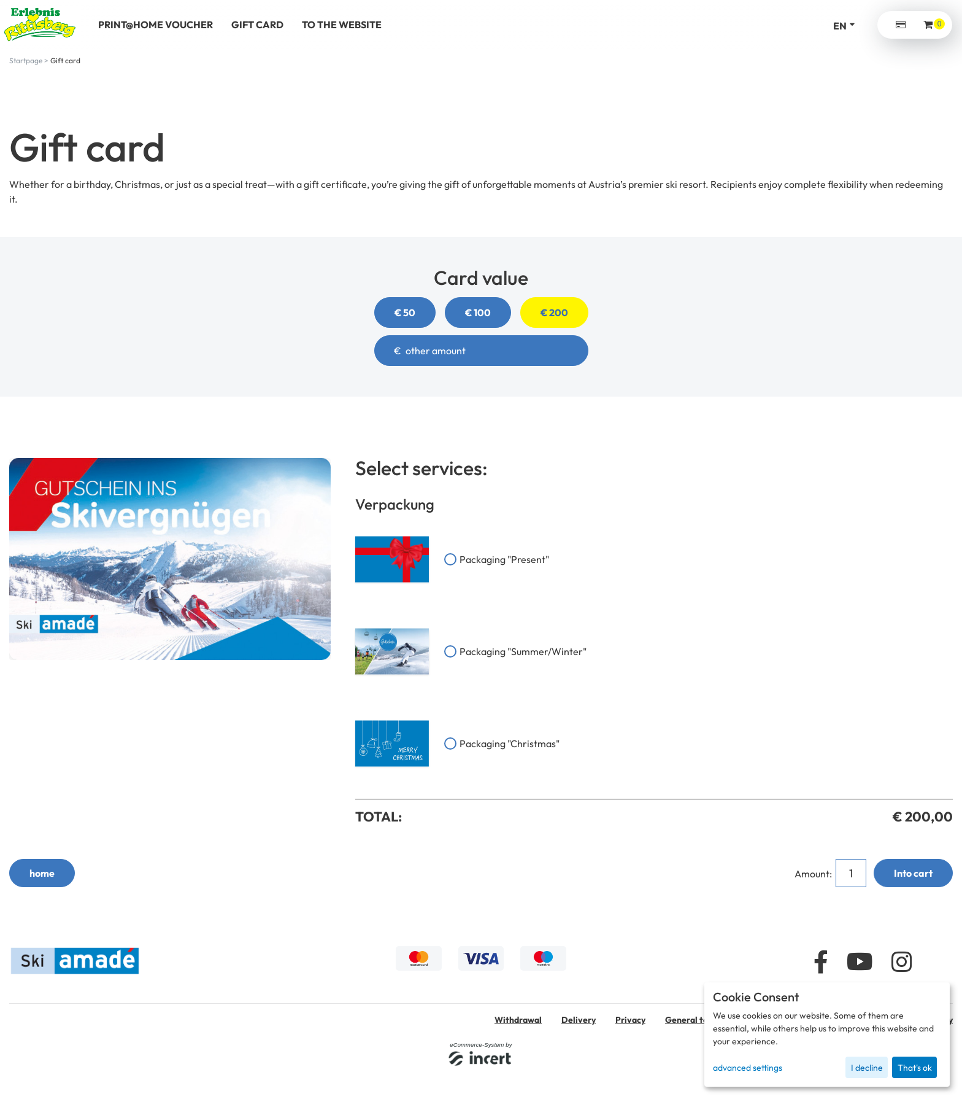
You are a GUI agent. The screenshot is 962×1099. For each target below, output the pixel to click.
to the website (342, 24)
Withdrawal (518, 1019)
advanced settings (747, 1067)
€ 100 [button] (478, 312)
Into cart (913, 873)
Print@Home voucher (155, 24)
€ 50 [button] (404, 312)
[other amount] (481, 350)
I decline (867, 1067)
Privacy (630, 1019)
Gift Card (257, 24)
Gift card (65, 60)
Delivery (578, 1019)
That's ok (915, 1067)
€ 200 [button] (554, 312)
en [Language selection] (840, 26)
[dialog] (827, 1034)
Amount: (814, 874)
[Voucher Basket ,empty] (929, 25)
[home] (40, 24)
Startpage (25, 60)
